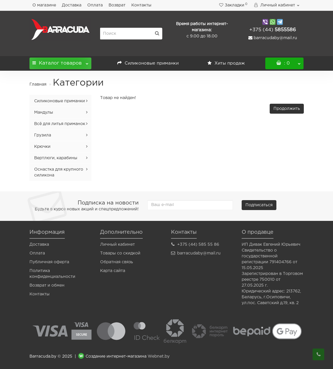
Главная (37, 84)
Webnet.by (159, 356)
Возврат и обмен (46, 285)
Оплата (95, 5)
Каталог (60, 61)
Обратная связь (116, 262)
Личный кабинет (117, 244)
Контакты (141, 5)
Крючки (42, 146)
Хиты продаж (226, 63)
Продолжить (286, 108)
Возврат (117, 5)
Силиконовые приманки (148, 63)
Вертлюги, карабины (55, 158)
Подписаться (259, 205)
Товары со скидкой (120, 253)
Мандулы (43, 112)
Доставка (71, 5)
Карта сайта (112, 271)
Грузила (42, 135)
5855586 (272, 30)
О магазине (44, 5)
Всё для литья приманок (59, 124)
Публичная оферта (49, 262)
